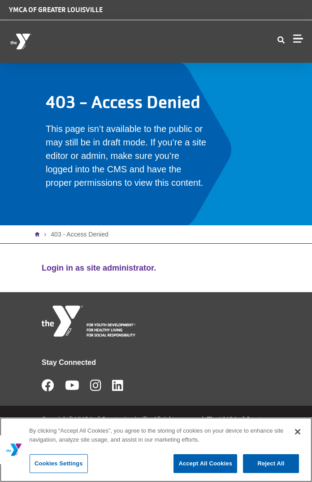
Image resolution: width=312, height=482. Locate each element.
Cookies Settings (59, 463)
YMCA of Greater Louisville (56, 9)
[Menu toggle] (298, 39)
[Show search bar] (281, 40)
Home (39, 234)
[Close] (298, 432)
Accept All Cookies (205, 463)
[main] (156, 449)
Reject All (270, 463)
